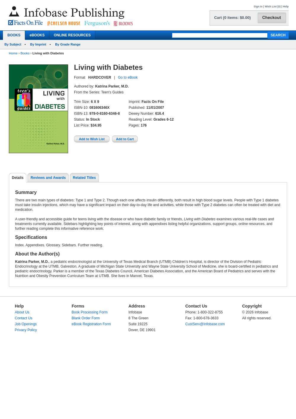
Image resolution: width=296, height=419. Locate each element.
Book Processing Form (89, 312)
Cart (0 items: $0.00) (232, 17)
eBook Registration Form (91, 324)
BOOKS (13, 35)
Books (25, 53)
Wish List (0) (273, 6)
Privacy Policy (26, 330)
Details (17, 178)
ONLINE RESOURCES (72, 35)
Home (13, 53)
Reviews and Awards (48, 178)
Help (286, 6)
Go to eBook (128, 77)
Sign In (258, 6)
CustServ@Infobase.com (205, 324)
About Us (22, 312)
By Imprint (38, 44)
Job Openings (26, 324)
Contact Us (23, 318)
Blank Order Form (86, 318)
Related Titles (84, 178)
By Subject (12, 44)
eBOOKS (37, 35)
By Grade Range (68, 44)
